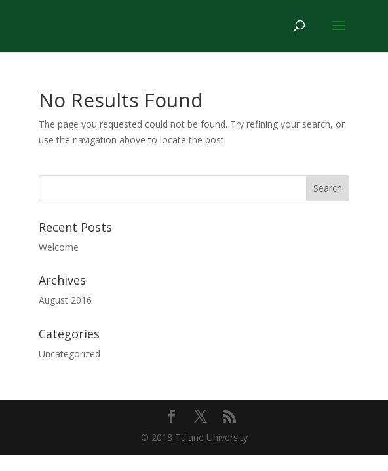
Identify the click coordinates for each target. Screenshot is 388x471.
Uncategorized (69, 353)
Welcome (59, 247)
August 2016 (65, 300)
